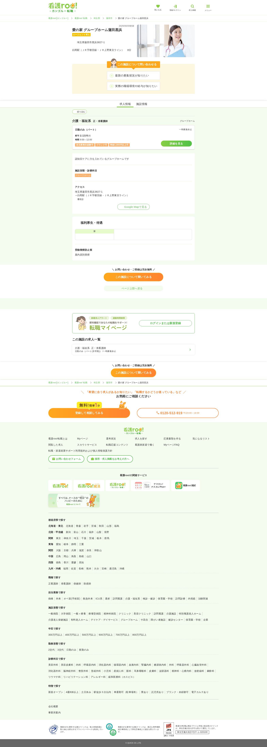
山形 (109, 526)
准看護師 (66, 583)
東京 (58, 538)
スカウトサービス (87, 444)
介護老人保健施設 (58, 619)
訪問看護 (118, 598)
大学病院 (66, 613)
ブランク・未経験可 (177, 692)
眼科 (128, 671)
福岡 (65, 568)
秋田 (101, 526)
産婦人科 (119, 671)
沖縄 (122, 568)
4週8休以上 (72, 692)
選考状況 (111, 438)
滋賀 (81, 550)
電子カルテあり (200, 692)
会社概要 (53, 706)
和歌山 (98, 550)
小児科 (107, 671)
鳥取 (73, 556)
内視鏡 (191, 598)
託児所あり (157, 692)
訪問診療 (180, 598)
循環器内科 (120, 664)
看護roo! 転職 (81, 18)
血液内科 (134, 664)
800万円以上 (139, 634)
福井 (91, 532)
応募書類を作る (172, 438)
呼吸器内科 (90, 664)
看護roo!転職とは (58, 438)
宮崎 (104, 568)
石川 (83, 532)
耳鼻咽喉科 (140, 671)
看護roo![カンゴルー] (58, 18)
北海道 (69, 526)
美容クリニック (142, 613)
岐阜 (66, 544)
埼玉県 (97, 18)
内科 (78, 664)
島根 (81, 556)
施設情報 (141, 104)
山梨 (99, 532)
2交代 (51, 649)
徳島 (58, 562)
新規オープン (55, 692)
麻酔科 (210, 671)
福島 (116, 526)
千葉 (83, 538)
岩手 (86, 526)
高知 (81, 562)
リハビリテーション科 (75, 677)
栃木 (99, 538)
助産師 (87, 583)
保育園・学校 (165, 598)
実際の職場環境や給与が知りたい (136, 86)
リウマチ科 (54, 677)
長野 (106, 532)
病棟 (50, 598)
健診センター (175, 619)
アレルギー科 (98, 677)
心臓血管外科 (199, 664)
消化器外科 (54, 671)
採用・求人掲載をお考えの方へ (110, 459)
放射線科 (199, 671)
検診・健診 (149, 598)
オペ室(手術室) (72, 598)
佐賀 (73, 568)
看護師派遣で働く (145, 444)
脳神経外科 (69, 671)
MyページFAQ (171, 444)
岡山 (66, 556)
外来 (58, 598)
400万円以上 (72, 634)
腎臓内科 (146, 664)
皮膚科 (152, 671)
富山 (76, 532)
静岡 (73, 544)
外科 (171, 664)
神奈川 (67, 538)
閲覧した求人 (55, 444)
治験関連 (203, 598)
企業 (205, 619)
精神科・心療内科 (182, 671)
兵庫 (73, 550)
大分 (96, 568)
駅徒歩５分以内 (102, 692)
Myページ (82, 438)
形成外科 (96, 671)
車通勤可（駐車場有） (126, 692)
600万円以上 (106, 634)
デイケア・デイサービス (104, 619)
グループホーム (129, 619)
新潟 (68, 532)
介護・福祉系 (132, 598)
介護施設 (171, 613)
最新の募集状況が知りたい (132, 75)
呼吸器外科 (183, 664)
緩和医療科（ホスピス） (121, 677)
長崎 (81, 568)
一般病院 (53, 613)
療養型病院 (95, 613)
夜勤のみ (84, 649)
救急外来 (88, 598)
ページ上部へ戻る (133, 288)
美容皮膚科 (67, 664)
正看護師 (53, 583)
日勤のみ (71, 649)
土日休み (86, 692)
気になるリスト (201, 438)
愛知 (58, 544)
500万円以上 (89, 634)
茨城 (91, 538)
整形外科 (83, 671)
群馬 (106, 538)
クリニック (125, 613)
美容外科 (53, 664)
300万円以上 (55, 634)
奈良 (89, 550)
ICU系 (99, 598)
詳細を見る (176, 143)
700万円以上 (123, 634)
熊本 (88, 568)
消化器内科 (105, 664)
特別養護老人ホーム (190, 613)
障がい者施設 (158, 619)
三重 (81, 544)
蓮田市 (109, 18)
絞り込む (79, 111)
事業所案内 (54, 712)
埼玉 (76, 538)
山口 (89, 556)
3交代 (60, 649)
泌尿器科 (164, 671)
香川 (66, 562)
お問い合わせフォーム (66, 459)
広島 (58, 556)
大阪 (58, 550)
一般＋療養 (80, 613)
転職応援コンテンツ (117, 444)
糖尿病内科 (160, 664)
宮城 (93, 526)
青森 (78, 526)
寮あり (144, 692)
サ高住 (144, 619)
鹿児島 (113, 568)
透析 (107, 598)
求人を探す (141, 438)
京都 (66, 550)
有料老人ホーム (79, 619)
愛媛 (73, 562)
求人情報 (125, 104)
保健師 (77, 583)
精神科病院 (110, 613)
